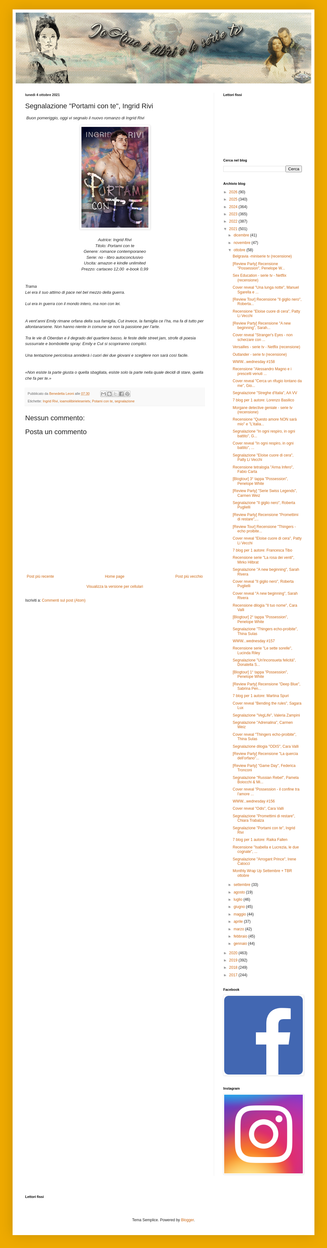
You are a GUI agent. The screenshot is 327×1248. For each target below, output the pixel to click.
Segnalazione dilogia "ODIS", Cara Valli (266, 746)
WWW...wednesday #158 (254, 362)
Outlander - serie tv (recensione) (260, 354)
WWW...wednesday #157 (254, 641)
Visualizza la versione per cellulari (114, 586)
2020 (234, 953)
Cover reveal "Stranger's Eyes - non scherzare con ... (263, 337)
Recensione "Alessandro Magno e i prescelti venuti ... (262, 371)
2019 (234, 960)
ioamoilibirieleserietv (75, 401)
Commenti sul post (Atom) (64, 600)
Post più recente (40, 576)
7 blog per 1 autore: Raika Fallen (260, 839)
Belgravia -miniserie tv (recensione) (262, 256)
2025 (234, 199)
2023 (234, 214)
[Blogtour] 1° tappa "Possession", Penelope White (260, 674)
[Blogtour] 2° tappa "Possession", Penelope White (260, 619)
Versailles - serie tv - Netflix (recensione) (266, 347)
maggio (240, 914)
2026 (234, 192)
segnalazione (124, 401)
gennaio (241, 943)
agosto (240, 892)
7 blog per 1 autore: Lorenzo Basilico (263, 400)
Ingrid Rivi (50, 401)
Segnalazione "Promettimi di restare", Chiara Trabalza (264, 818)
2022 (234, 221)
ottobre (240, 250)
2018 (234, 967)
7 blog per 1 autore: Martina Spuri (261, 696)
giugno (240, 907)
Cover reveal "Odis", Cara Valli (258, 808)
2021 (234, 229)
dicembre (242, 235)
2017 (234, 975)
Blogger (187, 1220)
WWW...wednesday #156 (254, 801)
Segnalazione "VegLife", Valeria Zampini (266, 715)
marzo (239, 929)
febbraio (241, 936)
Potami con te (102, 401)
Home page (115, 576)
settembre (243, 884)
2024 (234, 207)
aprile (239, 921)
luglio (238, 899)
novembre (243, 243)
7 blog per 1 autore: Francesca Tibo (262, 550)
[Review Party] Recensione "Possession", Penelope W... (259, 266)
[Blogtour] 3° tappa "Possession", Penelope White (260, 481)
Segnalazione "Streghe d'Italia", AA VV (265, 393)
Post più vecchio (189, 576)
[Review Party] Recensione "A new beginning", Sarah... (262, 325)
